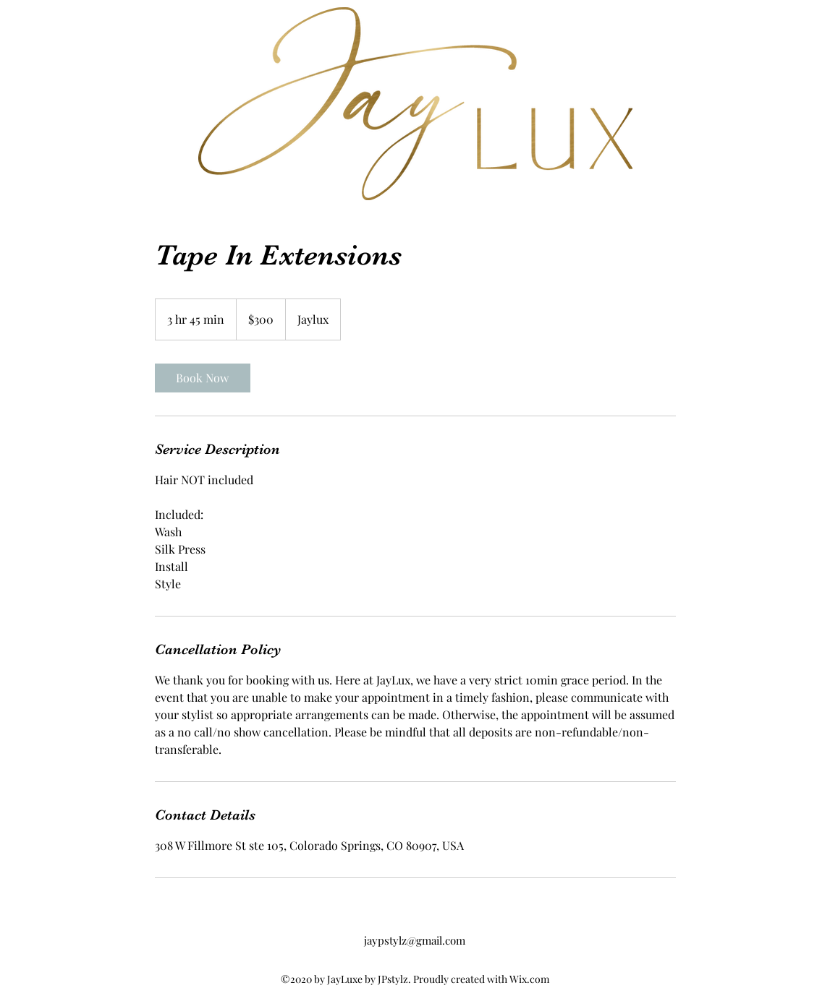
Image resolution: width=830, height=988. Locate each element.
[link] (202, 378)
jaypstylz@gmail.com (414, 940)
